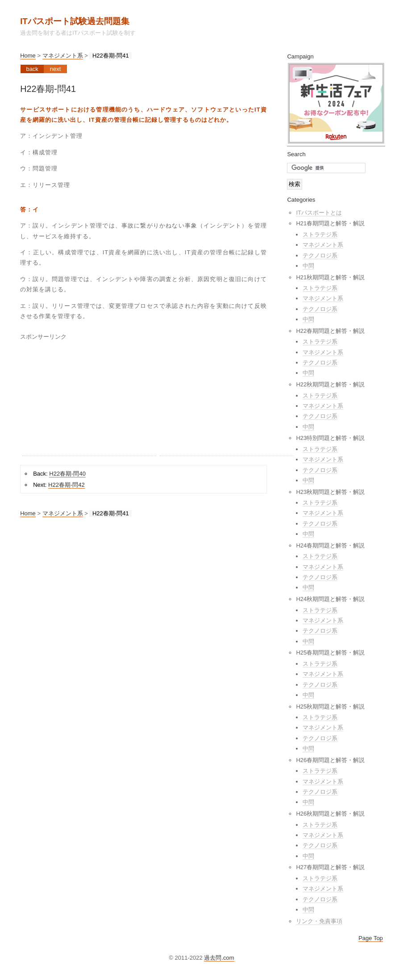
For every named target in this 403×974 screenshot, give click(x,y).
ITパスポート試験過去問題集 (74, 21)
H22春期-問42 (66, 484)
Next (55, 69)
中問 (308, 265)
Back (32, 69)
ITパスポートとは (319, 212)
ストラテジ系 (320, 234)
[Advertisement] (89, 400)
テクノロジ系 (320, 255)
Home (28, 55)
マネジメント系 (62, 55)
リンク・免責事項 (319, 921)
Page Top (370, 938)
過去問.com (219, 957)
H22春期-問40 (67, 473)
